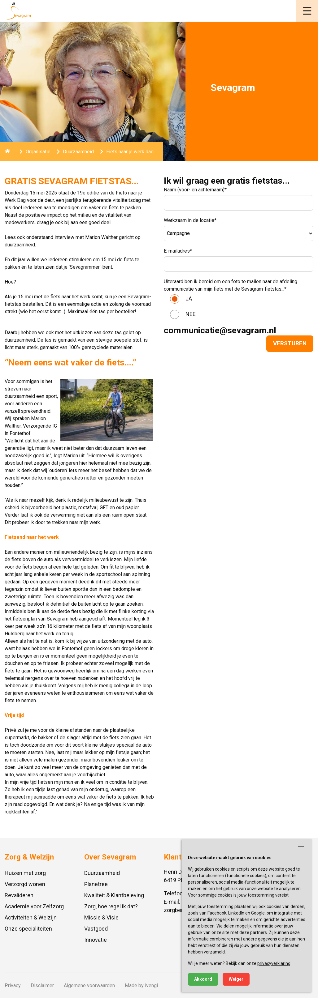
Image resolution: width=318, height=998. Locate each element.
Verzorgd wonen (25, 884)
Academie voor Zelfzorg (34, 906)
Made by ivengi (141, 985)
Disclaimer (42, 985)
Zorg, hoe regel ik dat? (111, 906)
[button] (307, 11)
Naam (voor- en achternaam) (195, 190)
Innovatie (95, 939)
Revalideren (19, 895)
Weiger (236, 979)
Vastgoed (96, 928)
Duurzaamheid (102, 873)
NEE (190, 314)
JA (188, 298)
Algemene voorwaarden (89, 985)
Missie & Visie (101, 917)
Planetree (96, 884)
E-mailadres (178, 251)
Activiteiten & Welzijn (31, 917)
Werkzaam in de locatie (190, 220)
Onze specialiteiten (28, 928)
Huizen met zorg (25, 873)
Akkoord (203, 979)
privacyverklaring (273, 963)
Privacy (13, 985)
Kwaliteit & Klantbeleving (114, 895)
